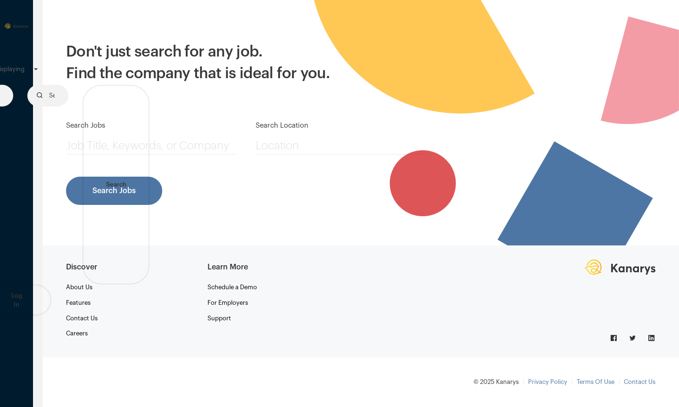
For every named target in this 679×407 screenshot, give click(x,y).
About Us (79, 287)
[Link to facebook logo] (614, 337)
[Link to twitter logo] (633, 337)
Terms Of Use (595, 382)
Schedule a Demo (232, 287)
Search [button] (116, 184)
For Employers (227, 303)
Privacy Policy (547, 382)
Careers (77, 333)
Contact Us (82, 318)
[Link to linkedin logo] (651, 337)
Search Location (282, 125)
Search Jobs (85, 125)
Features (78, 303)
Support (219, 318)
